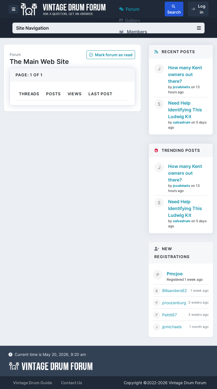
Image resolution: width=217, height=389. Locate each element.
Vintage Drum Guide (32, 382)
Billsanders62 (174, 290)
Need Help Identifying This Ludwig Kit (185, 109)
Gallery (129, 20)
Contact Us (71, 382)
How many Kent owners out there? (185, 74)
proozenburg (174, 302)
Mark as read (111, 54)
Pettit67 (169, 314)
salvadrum (182, 122)
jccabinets (182, 87)
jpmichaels (172, 326)
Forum (129, 9)
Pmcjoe (175, 273)
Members (133, 31)
